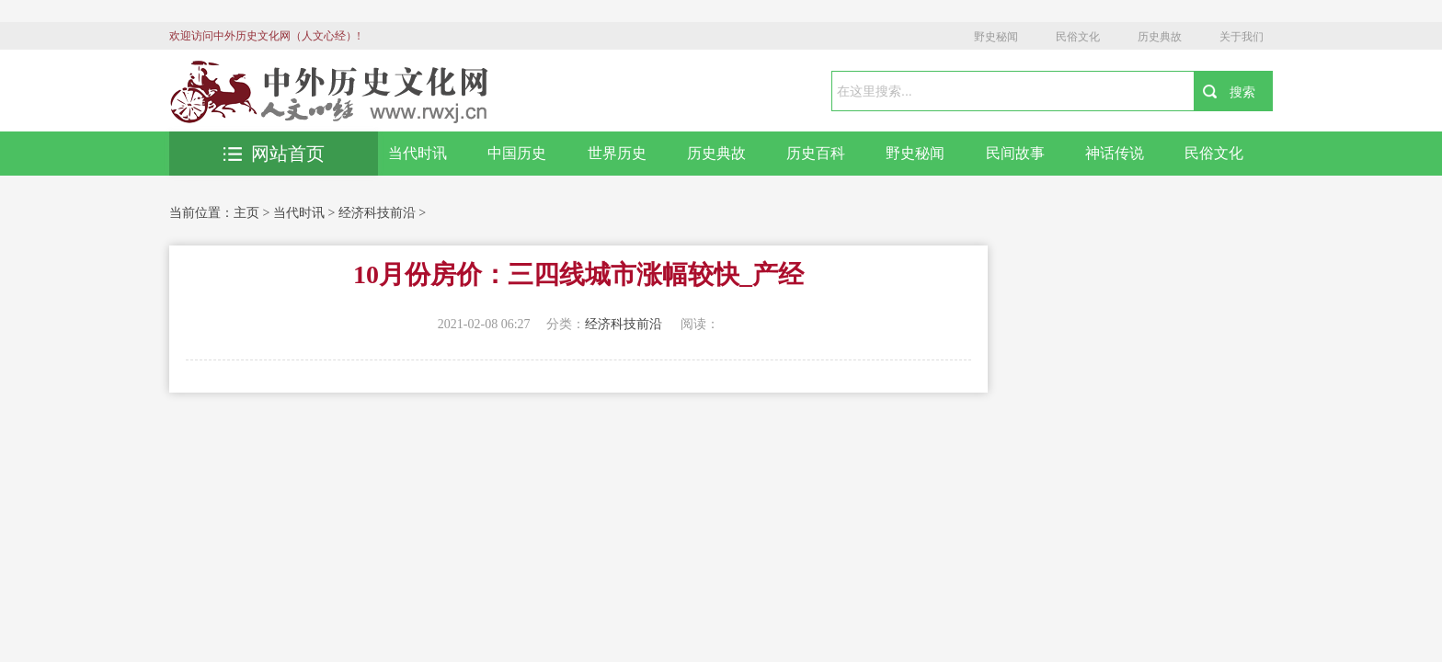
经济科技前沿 (377, 213)
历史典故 (1160, 36)
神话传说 (1114, 153)
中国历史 (516, 153)
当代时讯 (417, 153)
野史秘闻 (996, 36)
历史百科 (815, 153)
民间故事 (1015, 153)
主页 (246, 213)
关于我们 (1241, 36)
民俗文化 (1078, 36)
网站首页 (274, 153)
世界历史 (617, 153)
